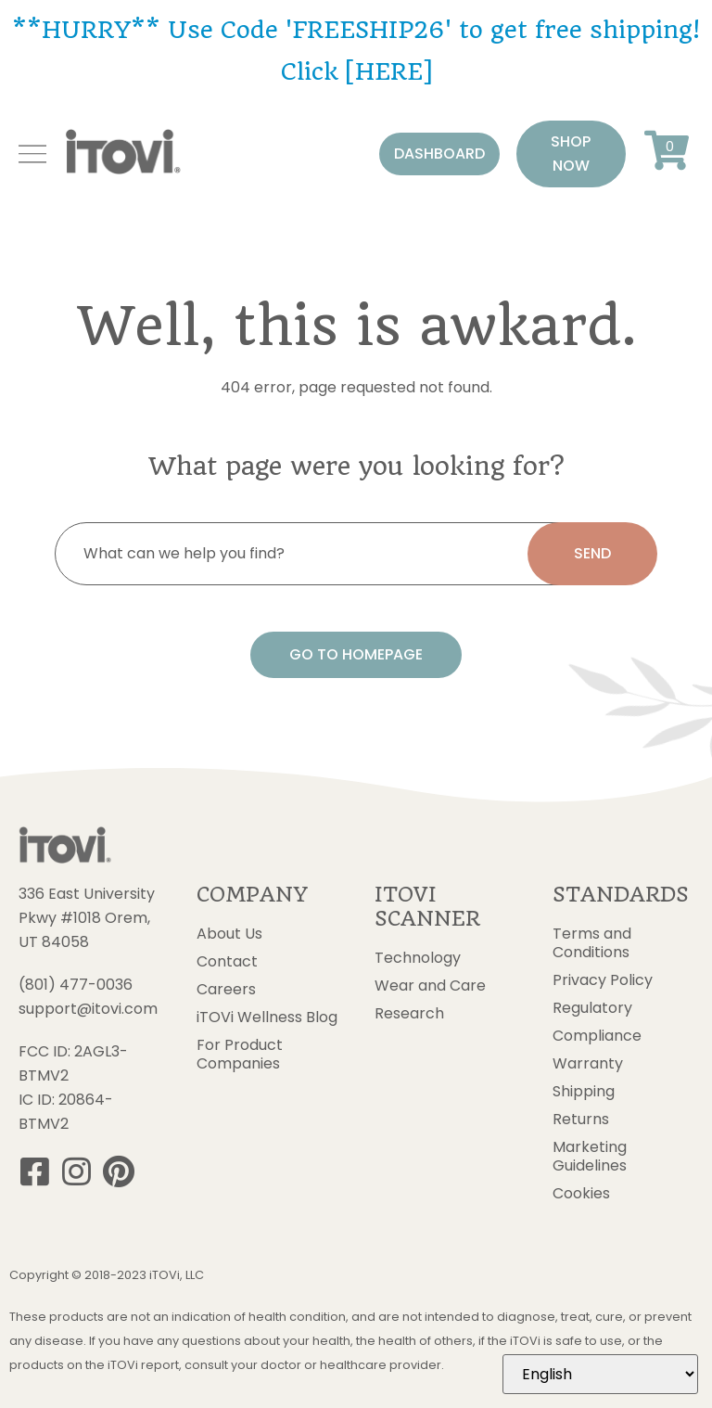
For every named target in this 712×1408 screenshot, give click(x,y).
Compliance (597, 1036)
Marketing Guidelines (590, 1156)
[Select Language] (600, 1374)
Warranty (588, 1064)
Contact (227, 962)
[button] (439, 154)
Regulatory (592, 1008)
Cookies (581, 1193)
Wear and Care (430, 986)
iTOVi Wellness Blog (267, 1017)
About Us (229, 934)
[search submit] (592, 553)
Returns (581, 1119)
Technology (418, 958)
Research (409, 1014)
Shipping (584, 1091)
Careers (226, 989)
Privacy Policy (603, 980)
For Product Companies (240, 1054)
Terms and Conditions (592, 943)
